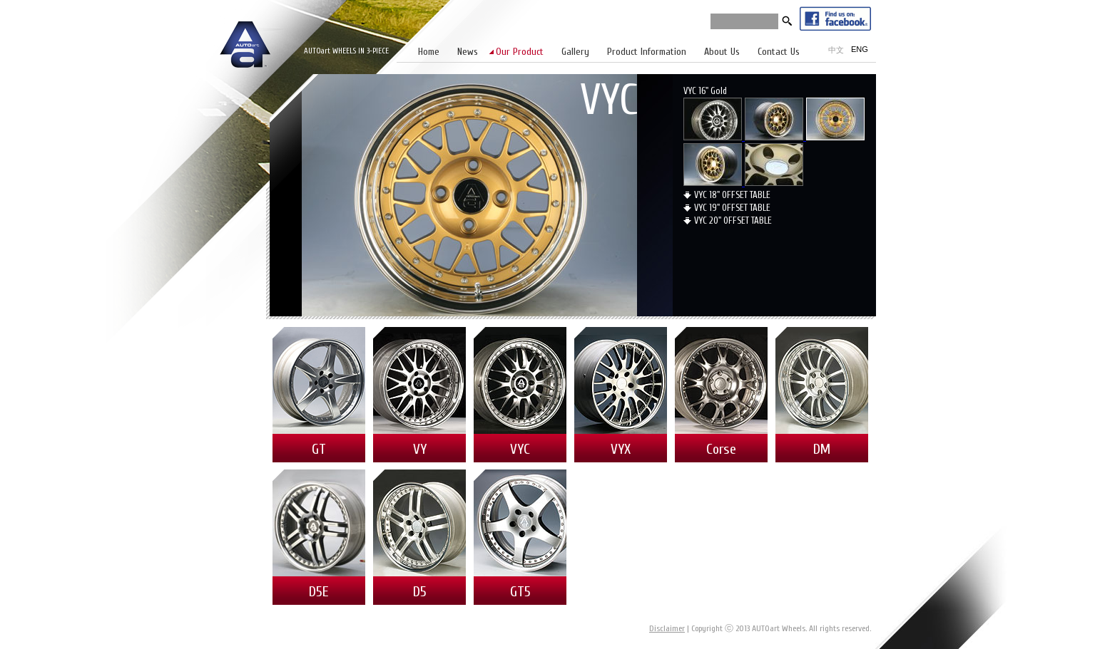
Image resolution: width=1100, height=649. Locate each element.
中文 (836, 50)
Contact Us (779, 52)
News (467, 52)
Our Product (520, 52)
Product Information (646, 52)
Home (428, 52)
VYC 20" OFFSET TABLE (733, 220)
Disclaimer (667, 628)
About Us (722, 52)
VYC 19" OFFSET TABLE (732, 207)
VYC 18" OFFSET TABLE (732, 194)
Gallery (575, 52)
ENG (859, 49)
